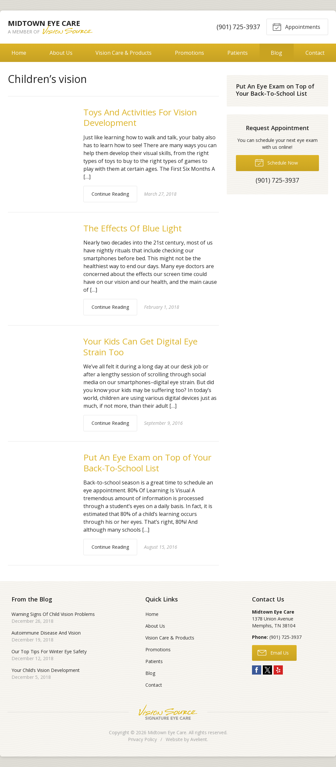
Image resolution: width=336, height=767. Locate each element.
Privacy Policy (142, 739)
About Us (61, 52)
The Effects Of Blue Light (132, 228)
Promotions (189, 52)
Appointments (296, 26)
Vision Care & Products (123, 52)
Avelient (198, 739)
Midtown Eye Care (167, 732)
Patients (237, 52)
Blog (276, 52)
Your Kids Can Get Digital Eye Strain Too (140, 346)
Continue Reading (110, 194)
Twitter (267, 670)
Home (18, 52)
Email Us (273, 652)
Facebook (256, 670)
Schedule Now (276, 162)
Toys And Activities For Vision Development (140, 117)
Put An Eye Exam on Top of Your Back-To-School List (147, 462)
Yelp (278, 670)
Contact (153, 685)
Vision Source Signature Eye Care (168, 712)
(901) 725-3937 (238, 26)
